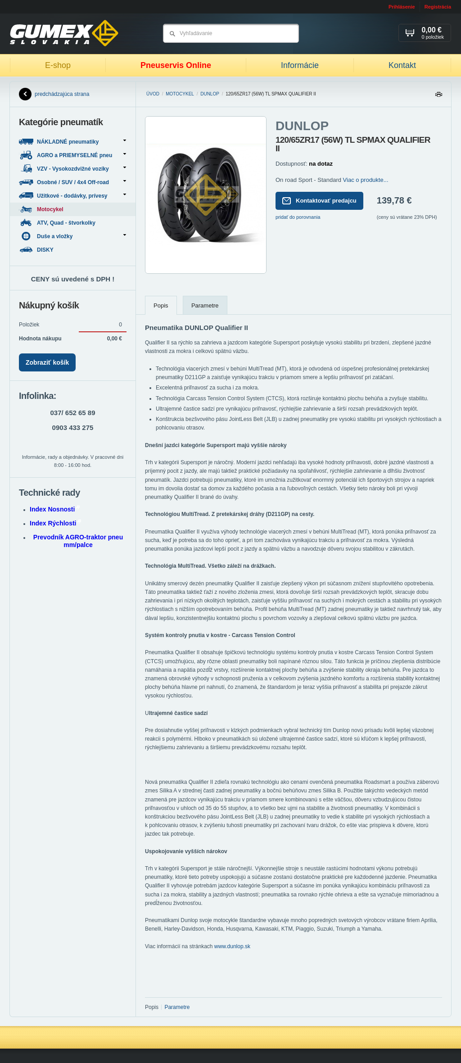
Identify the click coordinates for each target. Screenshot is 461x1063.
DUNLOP (209, 93)
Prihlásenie (402, 6)
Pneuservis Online (175, 65)
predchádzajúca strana (54, 94)
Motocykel (180, 93)
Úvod (152, 93)
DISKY (37, 249)
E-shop (58, 65)
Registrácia (438, 6)
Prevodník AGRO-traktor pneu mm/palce (78, 541)
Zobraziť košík (47, 362)
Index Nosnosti (55, 509)
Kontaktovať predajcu (319, 200)
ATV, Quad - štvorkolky (58, 222)
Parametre (205, 305)
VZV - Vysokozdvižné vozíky (72, 168)
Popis (161, 305)
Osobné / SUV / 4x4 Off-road (72, 182)
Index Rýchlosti (55, 523)
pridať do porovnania (298, 217)
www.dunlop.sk (232, 946)
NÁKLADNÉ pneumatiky (72, 141)
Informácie (300, 65)
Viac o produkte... (366, 179)
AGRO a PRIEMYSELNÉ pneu (72, 155)
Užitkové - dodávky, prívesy (72, 195)
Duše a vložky (72, 236)
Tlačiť (438, 96)
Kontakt (402, 65)
